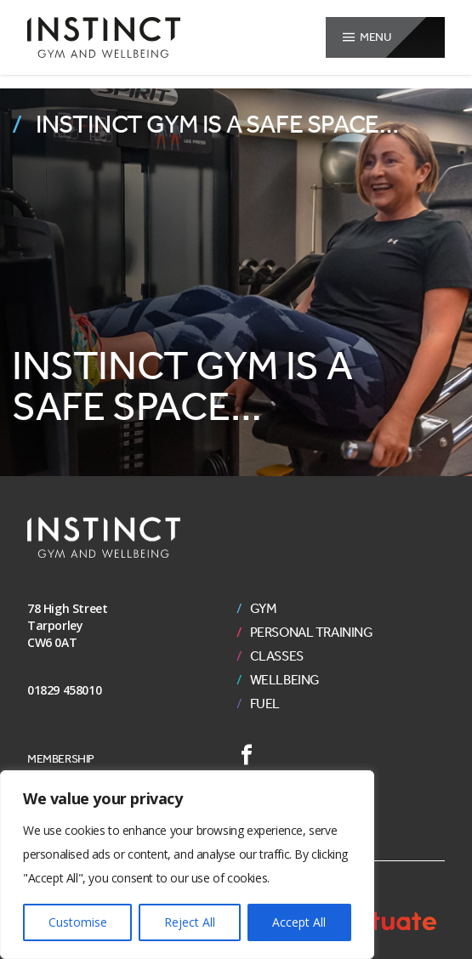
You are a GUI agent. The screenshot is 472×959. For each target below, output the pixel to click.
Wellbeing (285, 680)
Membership (60, 759)
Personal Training (311, 632)
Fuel (265, 704)
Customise (77, 922)
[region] (187, 864)
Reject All (189, 922)
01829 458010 (64, 690)
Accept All (299, 922)
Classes (277, 656)
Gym (263, 609)
